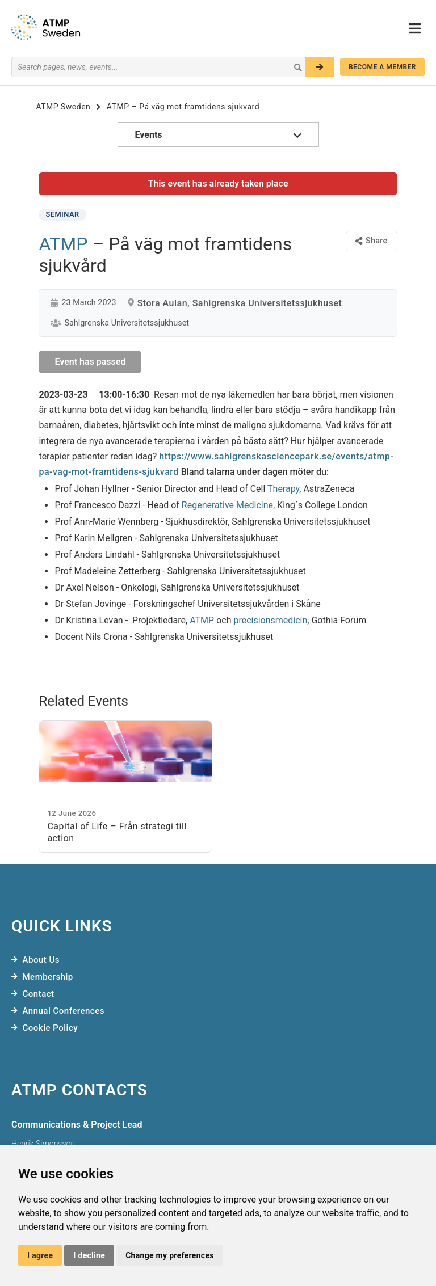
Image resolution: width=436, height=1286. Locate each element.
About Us (41, 960)
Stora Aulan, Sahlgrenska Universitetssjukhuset (239, 303)
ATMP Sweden (63, 107)
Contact (38, 994)
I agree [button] (40, 1255)
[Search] (319, 67)
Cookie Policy (50, 1028)
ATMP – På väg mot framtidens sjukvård (183, 107)
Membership (48, 977)
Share (371, 241)
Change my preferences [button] (169, 1255)
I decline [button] (89, 1255)
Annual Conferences (63, 1011)
